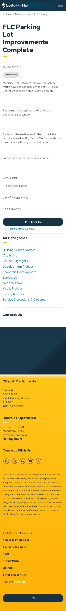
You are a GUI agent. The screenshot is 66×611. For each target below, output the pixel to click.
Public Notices (13, 288)
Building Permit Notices (19, 250)
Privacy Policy (11, 560)
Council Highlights (15, 261)
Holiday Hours (12, 439)
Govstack (20, 581)
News (6, 553)
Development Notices (18, 266)
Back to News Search (21, 229)
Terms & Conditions (15, 574)
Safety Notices (13, 294)
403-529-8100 (13, 406)
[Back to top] (33, 598)
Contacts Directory (14, 546)
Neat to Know (12, 283)
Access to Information (16, 539)
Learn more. (33, 514)
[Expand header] (60, 5)
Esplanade (10, 277)
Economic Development (20, 272)
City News (10, 74)
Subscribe (33, 222)
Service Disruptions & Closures (24, 299)
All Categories (15, 238)
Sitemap (8, 567)
